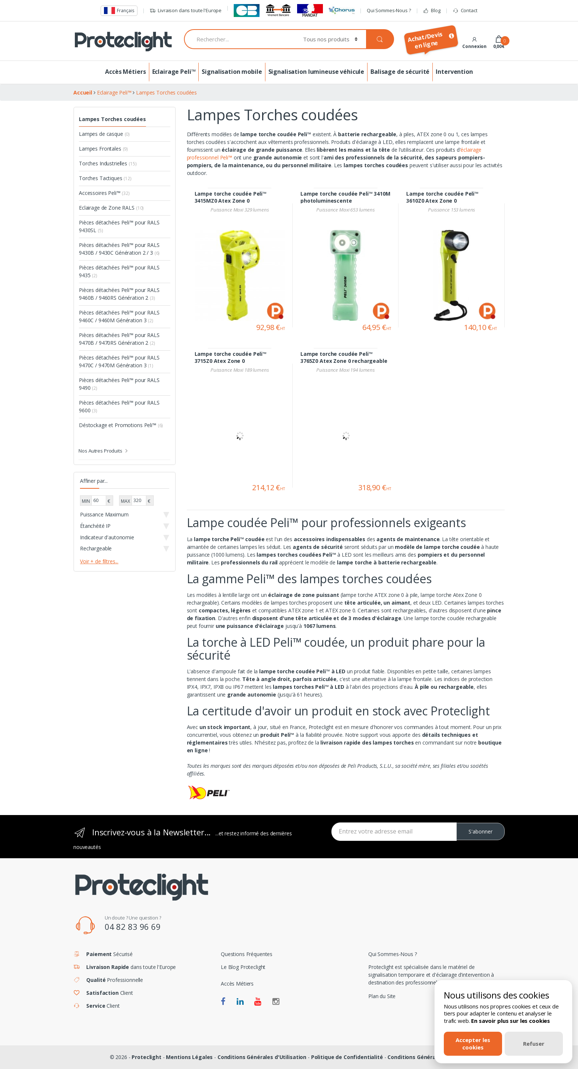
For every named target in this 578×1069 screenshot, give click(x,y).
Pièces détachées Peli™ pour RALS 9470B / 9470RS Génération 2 (119, 338)
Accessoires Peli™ (104, 192)
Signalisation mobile (232, 72)
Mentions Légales (189, 1057)
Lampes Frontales (103, 148)
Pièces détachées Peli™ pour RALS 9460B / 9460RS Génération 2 (119, 293)
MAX (125, 501)
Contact (465, 10)
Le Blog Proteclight (243, 966)
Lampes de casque (104, 133)
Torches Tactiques (105, 178)
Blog (431, 10)
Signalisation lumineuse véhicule (316, 72)
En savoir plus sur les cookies (510, 1020)
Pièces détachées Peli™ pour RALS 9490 (119, 384)
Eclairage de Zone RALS (111, 207)
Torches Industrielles (107, 163)
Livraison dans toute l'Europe (186, 10)
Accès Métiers (125, 72)
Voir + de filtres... (99, 561)
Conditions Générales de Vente (427, 1057)
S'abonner (480, 831)
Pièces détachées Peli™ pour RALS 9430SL (119, 226)
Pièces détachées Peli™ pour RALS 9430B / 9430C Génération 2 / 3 (119, 248)
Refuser (533, 1043)
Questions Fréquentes (246, 954)
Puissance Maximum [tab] (104, 514)
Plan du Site (382, 996)
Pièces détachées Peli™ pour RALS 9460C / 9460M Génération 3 (119, 316)
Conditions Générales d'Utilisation (261, 1057)
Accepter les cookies (473, 1043)
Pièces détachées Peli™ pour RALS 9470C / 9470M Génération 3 (119, 361)
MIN (86, 501)
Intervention (454, 72)
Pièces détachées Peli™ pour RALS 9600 (119, 406)
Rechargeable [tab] (96, 548)
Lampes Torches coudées (112, 119)
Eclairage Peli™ (174, 72)
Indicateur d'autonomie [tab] (107, 537)
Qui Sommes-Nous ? (389, 10)
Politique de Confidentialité (347, 1057)
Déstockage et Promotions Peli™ (121, 425)
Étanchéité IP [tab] (95, 525)
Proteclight (146, 1057)
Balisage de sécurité (399, 72)
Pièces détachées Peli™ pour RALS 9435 (119, 271)
